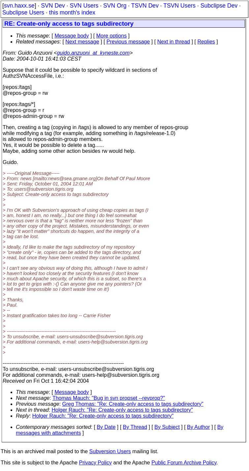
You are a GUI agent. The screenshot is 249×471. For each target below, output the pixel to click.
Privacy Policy (95, 462)
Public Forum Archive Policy (183, 462)
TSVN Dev (145, 5)
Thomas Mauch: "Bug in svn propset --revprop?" (108, 398)
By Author (198, 427)
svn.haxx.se (19, 5)
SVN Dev (53, 5)
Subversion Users (110, 451)
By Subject (166, 427)
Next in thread (173, 41)
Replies (206, 41)
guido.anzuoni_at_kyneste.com (93, 53)
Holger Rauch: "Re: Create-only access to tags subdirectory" (122, 410)
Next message (82, 41)
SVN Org (114, 5)
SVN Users (84, 5)
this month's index (72, 12)
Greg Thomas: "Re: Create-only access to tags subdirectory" (132, 404)
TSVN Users (179, 5)
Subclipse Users (23, 12)
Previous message (128, 41)
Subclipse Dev (219, 5)
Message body (71, 36)
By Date (106, 427)
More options (111, 36)
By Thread (135, 427)
